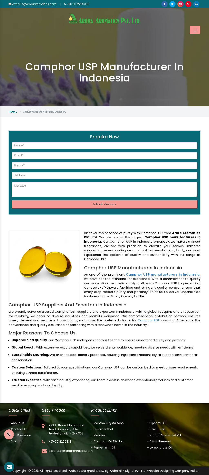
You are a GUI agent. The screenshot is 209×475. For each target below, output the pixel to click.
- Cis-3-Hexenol (159, 441)
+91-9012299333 (60, 442)
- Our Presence (20, 435)
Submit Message (104, 204)
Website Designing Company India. (172, 471)
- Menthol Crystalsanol (107, 423)
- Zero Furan (156, 429)
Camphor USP (149, 320)
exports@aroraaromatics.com (33, 4)
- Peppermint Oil (103, 447)
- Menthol (98, 435)
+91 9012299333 (76, 4)
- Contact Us (18, 429)
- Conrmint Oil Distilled (107, 441)
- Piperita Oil (156, 423)
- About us (16, 423)
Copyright (19, 471)
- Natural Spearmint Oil (164, 435)
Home (13, 112)
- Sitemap (16, 441)
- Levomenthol (102, 429)
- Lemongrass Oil (159, 447)
